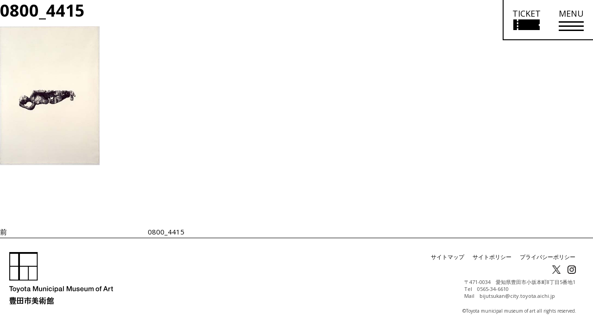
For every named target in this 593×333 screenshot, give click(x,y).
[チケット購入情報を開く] (526, 20)
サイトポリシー (492, 257)
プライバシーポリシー (547, 257)
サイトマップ (447, 257)
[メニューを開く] (571, 20)
